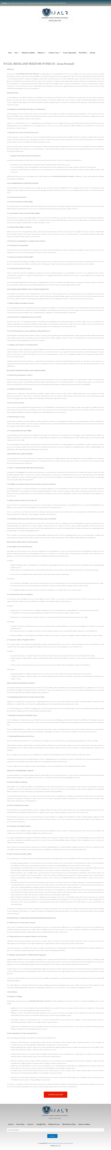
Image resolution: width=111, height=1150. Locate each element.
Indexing (92, 53)
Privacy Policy (20, 1124)
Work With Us (83, 53)
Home (10, 53)
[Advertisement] (55, 37)
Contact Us (30, 1124)
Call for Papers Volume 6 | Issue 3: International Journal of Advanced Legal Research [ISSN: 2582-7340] (33, 3)
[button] (55, 1095)
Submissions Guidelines (28, 53)
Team (16, 53)
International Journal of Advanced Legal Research (60, 1143)
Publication (42, 53)
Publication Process (54, 1124)
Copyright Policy (41, 1124)
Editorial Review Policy (69, 1124)
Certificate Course (54, 53)
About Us (11, 1124)
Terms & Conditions (84, 1124)
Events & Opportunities (69, 53)
